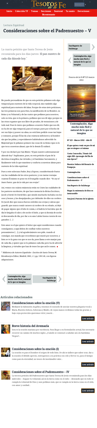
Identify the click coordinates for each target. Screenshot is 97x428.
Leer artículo (88, 318)
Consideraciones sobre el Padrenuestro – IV (40, 372)
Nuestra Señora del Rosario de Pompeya (80, 165)
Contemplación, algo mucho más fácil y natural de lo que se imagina (19, 279)
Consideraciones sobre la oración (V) (36, 303)
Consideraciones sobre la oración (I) (35, 349)
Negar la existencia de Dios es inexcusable (80, 192)
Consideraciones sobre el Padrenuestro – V (78, 178)
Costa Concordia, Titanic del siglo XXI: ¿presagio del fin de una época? (80, 156)
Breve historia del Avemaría (30, 326)
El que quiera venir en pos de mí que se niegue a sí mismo (81, 146)
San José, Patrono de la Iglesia (80, 199)
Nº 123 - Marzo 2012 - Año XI (79, 140)
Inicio (9, 11)
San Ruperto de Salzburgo (49, 279)
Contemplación (73, 172)
